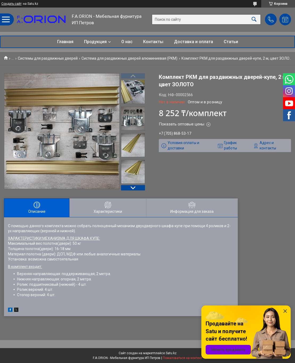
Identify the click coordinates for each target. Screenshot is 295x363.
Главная (65, 41)
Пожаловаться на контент (182, 358)
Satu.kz (171, 353)
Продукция (95, 41)
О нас (126, 41)
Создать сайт (11, 4)
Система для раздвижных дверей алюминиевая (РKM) (129, 58)
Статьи (231, 41)
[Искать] (254, 20)
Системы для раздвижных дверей (48, 58)
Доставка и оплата (193, 41)
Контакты (153, 41)
